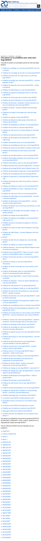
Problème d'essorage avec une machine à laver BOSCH (19, 395)
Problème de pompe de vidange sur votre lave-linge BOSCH (21, 355)
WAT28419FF (7, 494)
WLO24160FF (7, 510)
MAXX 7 (5, 439)
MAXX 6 (5, 436)
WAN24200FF (7, 475)
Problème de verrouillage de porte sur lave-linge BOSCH (19, 174)
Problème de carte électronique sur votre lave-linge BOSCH (20, 155)
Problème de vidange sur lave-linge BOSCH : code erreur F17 (21, 368)
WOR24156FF (7, 529)
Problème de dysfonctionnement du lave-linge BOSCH (19, 135)
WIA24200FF (6, 502)
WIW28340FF (7, 505)
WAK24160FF (7, 469)
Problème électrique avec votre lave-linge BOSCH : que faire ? (21, 165)
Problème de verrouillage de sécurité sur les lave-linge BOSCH (21, 73)
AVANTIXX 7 (6, 431)
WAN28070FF (7, 485)
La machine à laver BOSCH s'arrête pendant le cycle (18, 398)
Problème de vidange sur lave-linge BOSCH (16, 117)
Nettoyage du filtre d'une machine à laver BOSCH (17, 411)
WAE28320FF (7, 464)
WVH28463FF (7, 537)
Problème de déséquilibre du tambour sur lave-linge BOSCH (21, 124)
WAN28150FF (7, 488)
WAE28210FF (7, 455)
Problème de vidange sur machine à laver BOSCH (18, 244)
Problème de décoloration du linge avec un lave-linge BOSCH (21, 171)
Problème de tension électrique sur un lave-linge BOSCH (20, 100)
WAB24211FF (7, 442)
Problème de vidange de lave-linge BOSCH (15, 215)
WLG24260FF (7, 507)
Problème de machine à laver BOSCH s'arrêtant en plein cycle (21, 148)
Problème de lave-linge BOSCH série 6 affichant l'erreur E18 (21, 168)
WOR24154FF (7, 526)
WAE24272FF (7, 450)
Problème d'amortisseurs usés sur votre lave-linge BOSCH (20, 163)
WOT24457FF (7, 535)
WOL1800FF (6, 518)
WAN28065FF (7, 480)
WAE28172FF (7, 453)
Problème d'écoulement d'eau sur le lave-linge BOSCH (19, 142)
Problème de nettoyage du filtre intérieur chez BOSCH (19, 324)
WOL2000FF (6, 521)
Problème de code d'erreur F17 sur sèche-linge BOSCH (19, 285)
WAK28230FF (7, 472)
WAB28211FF (7, 445)
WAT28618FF (7, 496)
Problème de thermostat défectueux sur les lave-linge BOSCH (21, 388)
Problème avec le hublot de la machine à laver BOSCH (19, 408)
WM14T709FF (7, 513)
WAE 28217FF (7, 447)
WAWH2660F (7, 499)
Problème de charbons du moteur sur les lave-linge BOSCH (20, 186)
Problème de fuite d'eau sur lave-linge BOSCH (16, 380)
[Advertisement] (20, 34)
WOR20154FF (7, 524)
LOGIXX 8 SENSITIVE (9, 434)
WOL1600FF (6, 515)
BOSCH (5, 237)
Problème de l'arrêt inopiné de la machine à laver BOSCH (20, 97)
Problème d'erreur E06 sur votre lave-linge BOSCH (18, 127)
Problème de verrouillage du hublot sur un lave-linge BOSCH (21, 288)
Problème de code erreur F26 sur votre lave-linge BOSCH (20, 193)
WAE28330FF (7, 466)
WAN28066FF (7, 483)
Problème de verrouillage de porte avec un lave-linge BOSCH (21, 145)
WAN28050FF (7, 477)
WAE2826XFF (7, 458)
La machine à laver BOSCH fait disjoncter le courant (18, 405)
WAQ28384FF (7, 491)
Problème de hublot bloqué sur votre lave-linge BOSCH (19, 90)
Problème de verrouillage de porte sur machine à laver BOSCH (21, 305)
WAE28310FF (7, 461)
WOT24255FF (7, 532)
